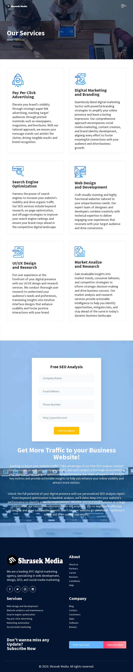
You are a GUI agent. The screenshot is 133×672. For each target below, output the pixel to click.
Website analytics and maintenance (25, 610)
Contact (73, 610)
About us (73, 564)
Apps (71, 618)
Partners (73, 568)
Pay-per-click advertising (19, 618)
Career (72, 572)
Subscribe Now (115, 644)
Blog (71, 606)
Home (10, 39)
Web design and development (22, 606)
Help (71, 585)
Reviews (73, 576)
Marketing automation (18, 622)
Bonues (73, 627)
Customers (75, 614)
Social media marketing (19, 627)
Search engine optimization (21, 614)
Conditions (74, 581)
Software (73, 622)
